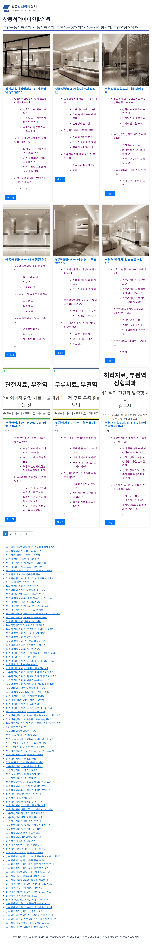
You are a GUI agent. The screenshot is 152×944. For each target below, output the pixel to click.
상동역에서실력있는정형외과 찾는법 (25, 699)
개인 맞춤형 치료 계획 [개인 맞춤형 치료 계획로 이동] (84, 142)
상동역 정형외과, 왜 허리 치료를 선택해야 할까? (31, 652)
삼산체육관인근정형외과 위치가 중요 (25, 876)
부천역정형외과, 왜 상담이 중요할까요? (75, 261)
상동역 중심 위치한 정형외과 (21, 656)
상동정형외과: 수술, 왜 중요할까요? (24, 754)
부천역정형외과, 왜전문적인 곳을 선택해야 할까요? (33, 613)
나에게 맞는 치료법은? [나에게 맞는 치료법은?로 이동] (84, 457)
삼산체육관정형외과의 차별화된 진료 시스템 (29, 915)
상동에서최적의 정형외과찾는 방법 (24, 844)
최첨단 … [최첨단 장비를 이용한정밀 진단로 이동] (27, 188)
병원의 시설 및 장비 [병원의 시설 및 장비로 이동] (83, 338)
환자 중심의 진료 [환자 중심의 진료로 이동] (131, 145)
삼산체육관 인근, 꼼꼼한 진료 (21, 895)
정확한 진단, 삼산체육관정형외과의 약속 (27, 899)
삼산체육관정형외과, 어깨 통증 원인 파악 (27, 868)
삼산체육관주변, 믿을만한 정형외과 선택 (27, 927)
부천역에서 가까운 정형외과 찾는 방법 (26, 590)
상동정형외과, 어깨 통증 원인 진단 (24, 801)
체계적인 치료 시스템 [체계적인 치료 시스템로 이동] (34, 339)
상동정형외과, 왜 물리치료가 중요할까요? (28, 825)
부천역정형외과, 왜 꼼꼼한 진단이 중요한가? (29, 605)
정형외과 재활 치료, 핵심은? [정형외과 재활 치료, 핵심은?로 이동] (78, 130)
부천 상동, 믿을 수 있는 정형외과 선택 (26, 746)
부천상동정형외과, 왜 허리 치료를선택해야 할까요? (33, 723)
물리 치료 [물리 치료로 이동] (28, 306)
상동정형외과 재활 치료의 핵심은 (75, 90)
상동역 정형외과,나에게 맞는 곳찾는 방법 (27, 691)
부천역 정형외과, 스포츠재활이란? (124, 261)
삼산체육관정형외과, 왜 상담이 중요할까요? (29, 883)
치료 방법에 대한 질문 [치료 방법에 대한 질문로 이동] (84, 316)
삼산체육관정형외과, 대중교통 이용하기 (27, 880)
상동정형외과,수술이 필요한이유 (23, 832)
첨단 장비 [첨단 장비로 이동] (28, 333)
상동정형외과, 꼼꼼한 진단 (20, 797)
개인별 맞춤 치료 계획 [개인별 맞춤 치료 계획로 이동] (133, 118)
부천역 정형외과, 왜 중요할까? (22, 586)
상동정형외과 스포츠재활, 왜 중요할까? (26, 785)
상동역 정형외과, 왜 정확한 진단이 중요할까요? (31, 676)
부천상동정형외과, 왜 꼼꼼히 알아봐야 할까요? (30, 782)
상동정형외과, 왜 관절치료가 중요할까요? (28, 789)
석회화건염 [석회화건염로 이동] (29, 287)
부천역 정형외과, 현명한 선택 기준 (24, 637)
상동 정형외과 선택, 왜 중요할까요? (24, 852)
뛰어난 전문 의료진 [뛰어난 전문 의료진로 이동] (132, 319)
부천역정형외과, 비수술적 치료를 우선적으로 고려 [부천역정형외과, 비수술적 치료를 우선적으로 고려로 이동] (133, 474)
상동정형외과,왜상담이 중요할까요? (25, 813)
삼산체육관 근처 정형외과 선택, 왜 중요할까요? (31, 919)
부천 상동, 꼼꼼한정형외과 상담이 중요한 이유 (30, 739)
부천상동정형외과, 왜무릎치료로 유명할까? (29, 719)
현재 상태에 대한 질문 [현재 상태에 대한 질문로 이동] (84, 310)
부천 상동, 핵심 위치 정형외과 (21, 735)
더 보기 (10, 197)
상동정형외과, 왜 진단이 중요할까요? (25, 829)
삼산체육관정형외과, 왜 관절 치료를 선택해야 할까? (33, 856)
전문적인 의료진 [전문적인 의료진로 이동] (31, 328)
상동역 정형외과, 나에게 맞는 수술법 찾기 (28, 680)
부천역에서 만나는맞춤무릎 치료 (75, 424)
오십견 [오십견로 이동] (26, 282)
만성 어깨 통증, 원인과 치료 (20, 582)
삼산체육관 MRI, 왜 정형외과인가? (24, 887)
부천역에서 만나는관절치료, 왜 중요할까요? (25, 424)
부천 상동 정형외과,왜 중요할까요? (24, 774)
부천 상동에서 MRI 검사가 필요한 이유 (26, 742)
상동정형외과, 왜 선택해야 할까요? (24, 766)
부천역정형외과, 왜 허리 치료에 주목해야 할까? (125, 424)
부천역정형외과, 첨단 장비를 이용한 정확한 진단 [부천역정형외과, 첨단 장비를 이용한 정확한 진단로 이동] (133, 461)
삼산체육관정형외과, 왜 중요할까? (24, 911)
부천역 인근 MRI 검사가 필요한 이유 (25, 594)
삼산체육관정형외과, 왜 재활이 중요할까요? (29, 891)
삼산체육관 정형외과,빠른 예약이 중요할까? (29, 907)
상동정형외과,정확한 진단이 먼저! (23, 793)
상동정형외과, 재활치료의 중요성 (23, 821)
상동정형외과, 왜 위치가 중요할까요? (25, 805)
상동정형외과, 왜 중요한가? (20, 840)
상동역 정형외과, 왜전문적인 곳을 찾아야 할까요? (32, 684)
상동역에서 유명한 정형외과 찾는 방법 (26, 688)
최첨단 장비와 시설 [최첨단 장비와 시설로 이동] (132, 325)
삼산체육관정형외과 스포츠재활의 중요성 (28, 872)
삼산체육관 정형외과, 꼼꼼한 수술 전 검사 (28, 903)
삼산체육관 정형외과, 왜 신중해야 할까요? (28, 923)
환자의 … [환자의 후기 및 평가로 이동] (77, 343)
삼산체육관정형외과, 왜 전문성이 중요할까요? (25, 90)
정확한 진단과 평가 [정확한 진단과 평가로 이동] (83, 137)
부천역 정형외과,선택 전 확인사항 (23, 621)
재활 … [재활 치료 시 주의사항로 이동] (76, 170)
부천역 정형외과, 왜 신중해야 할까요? (26, 633)
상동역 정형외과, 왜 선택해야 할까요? (26, 695)
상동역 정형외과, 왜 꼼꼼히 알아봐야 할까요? (29, 707)
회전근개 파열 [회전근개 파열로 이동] (30, 276)
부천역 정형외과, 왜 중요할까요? (23, 601)
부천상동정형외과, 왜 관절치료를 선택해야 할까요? (33, 715)
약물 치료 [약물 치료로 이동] (28, 301)
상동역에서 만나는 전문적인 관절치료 (26, 644)
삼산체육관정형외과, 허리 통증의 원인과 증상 (30, 864)
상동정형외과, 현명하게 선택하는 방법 (26, 848)
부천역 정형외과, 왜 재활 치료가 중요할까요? (29, 598)
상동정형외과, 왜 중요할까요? (21, 758)
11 (26, 534)
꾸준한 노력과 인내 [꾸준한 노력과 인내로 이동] (83, 147)
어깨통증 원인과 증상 (17, 727)
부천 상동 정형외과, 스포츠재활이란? (25, 711)
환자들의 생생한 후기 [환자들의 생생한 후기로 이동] (84, 165)
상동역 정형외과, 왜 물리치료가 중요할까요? (29, 672)
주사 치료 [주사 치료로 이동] (28, 311)
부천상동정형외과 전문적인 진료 (124, 90)
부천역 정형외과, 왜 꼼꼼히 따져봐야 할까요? (29, 629)
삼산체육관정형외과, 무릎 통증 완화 (25, 860)
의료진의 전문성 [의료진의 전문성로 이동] (81, 333)
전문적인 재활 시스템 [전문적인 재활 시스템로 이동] (84, 109)
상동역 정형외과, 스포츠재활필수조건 (26, 641)
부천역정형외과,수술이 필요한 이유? (25, 609)
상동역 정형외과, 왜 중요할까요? (23, 648)
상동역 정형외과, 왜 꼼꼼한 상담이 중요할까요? (31, 660)
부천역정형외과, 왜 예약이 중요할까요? (26, 617)
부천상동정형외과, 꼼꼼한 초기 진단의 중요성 (30, 750)
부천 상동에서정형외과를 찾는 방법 (24, 762)
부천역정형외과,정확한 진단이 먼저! (25, 625)
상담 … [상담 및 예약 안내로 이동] (125, 351)
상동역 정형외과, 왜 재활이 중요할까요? (27, 668)
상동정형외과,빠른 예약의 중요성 (23, 836)
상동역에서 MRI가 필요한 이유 (22, 664)
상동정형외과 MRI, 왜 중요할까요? (24, 817)
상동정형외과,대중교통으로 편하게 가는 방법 (29, 809)
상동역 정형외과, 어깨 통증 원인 (26, 259)
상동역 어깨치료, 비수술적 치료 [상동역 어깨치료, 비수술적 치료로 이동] (30, 294)
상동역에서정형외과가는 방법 (21, 731)
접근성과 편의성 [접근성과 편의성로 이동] (81, 123)
